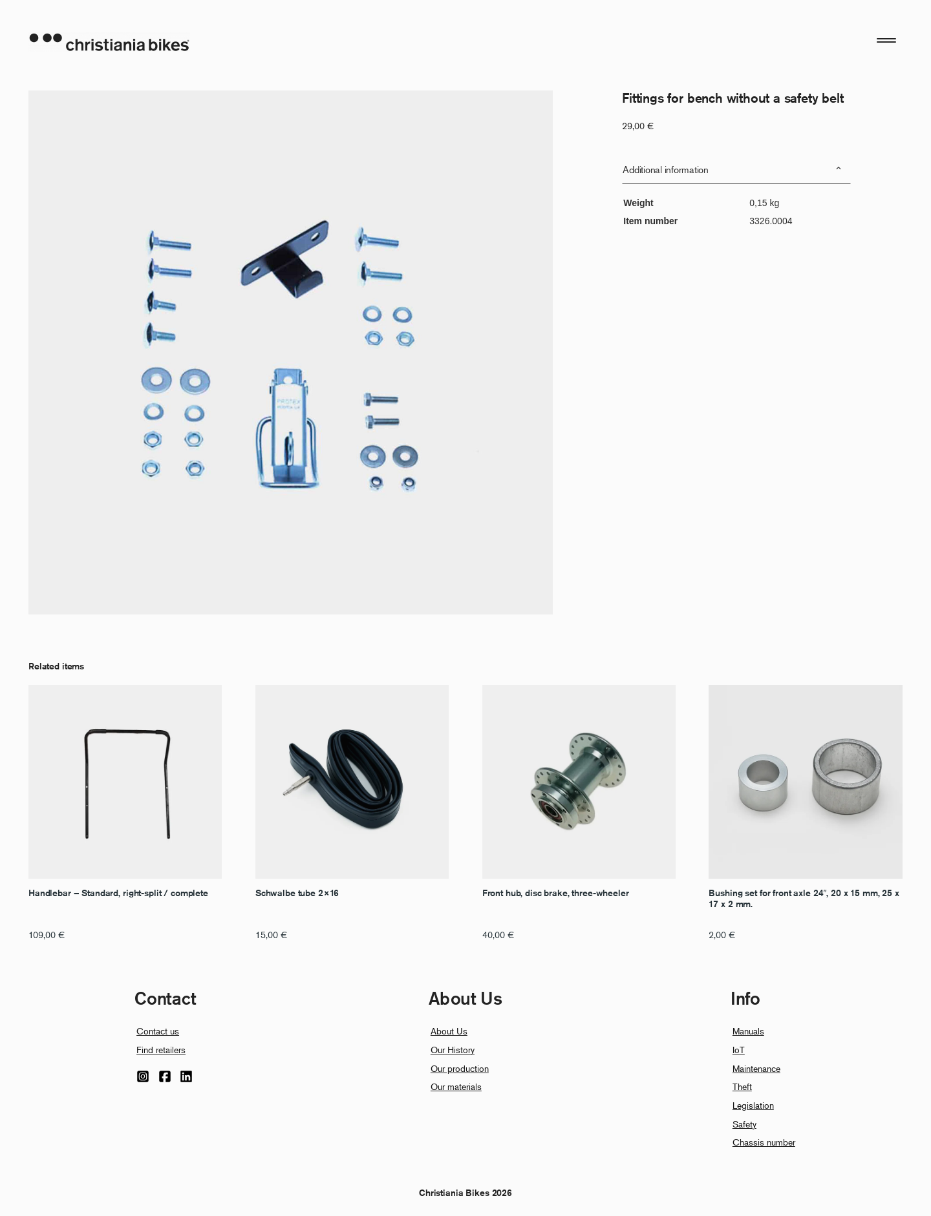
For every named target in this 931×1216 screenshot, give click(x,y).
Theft (742, 1086)
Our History (453, 1049)
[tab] (736, 169)
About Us (449, 1030)
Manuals (748, 1030)
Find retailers (161, 1049)
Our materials (456, 1086)
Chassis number (764, 1142)
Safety (744, 1123)
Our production (460, 1068)
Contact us (157, 1030)
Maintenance (756, 1068)
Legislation (753, 1105)
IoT (739, 1049)
